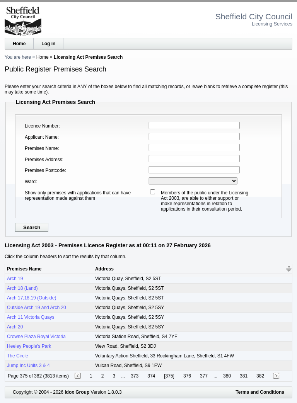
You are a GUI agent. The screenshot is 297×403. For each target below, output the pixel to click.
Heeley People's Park (29, 346)
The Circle (17, 356)
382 (260, 376)
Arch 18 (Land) (22, 288)
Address (104, 269)
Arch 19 (15, 278)
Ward (30, 181)
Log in (48, 43)
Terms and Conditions (260, 392)
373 (134, 376)
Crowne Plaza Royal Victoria (36, 336)
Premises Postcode (45, 170)
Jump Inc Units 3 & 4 (28, 365)
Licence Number (41, 126)
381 (244, 376)
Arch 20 (15, 327)
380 (227, 376)
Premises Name (41, 148)
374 (151, 376)
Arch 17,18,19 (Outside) (31, 298)
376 (187, 376)
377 (204, 376)
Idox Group (77, 392)
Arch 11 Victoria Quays (31, 317)
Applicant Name (41, 137)
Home (19, 43)
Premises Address (43, 159)
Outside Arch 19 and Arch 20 (36, 307)
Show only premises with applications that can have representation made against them (78, 195)
